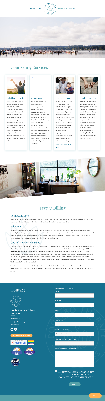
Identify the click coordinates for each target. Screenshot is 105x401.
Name (57, 291)
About (39, 8)
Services (61, 8)
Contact (95, 395)
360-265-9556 (14, 324)
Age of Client (60, 320)
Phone (58, 301)
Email (57, 310)
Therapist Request (62, 329)
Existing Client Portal (21, 335)
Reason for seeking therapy (66, 349)
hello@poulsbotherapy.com (19, 322)
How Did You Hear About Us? (66, 339)
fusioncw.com (73, 398)
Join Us (72, 8)
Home (32, 8)
